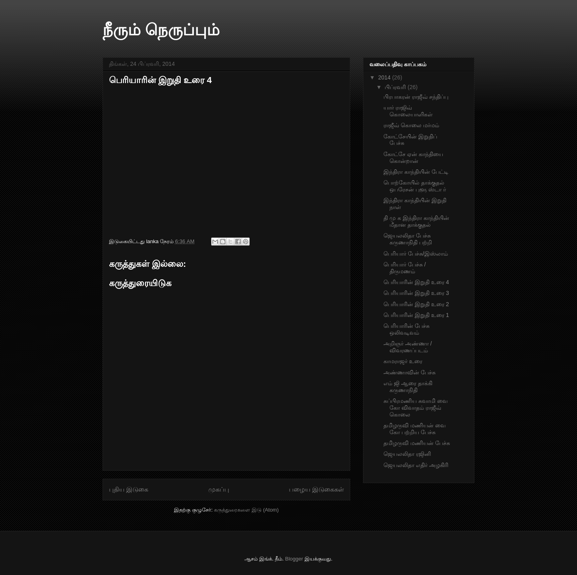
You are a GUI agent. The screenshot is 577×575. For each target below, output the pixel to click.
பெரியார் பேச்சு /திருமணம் (404, 267)
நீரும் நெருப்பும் (161, 30)
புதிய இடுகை (128, 489)
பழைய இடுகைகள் (316, 489)
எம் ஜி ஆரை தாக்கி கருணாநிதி (407, 386)
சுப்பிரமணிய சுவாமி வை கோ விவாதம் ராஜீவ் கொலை (415, 408)
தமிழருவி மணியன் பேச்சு (416, 443)
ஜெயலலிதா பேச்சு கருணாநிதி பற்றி (407, 239)
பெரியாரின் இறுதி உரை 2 (416, 304)
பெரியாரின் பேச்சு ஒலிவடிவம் (406, 329)
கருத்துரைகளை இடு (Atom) (246, 510)
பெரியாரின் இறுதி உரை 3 (416, 293)
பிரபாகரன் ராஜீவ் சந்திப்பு (415, 96)
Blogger (294, 559)
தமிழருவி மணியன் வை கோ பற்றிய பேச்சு (414, 428)
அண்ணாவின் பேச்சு (409, 372)
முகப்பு (218, 489)
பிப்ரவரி (396, 87)
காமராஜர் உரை (402, 361)
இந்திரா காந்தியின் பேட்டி (415, 172)
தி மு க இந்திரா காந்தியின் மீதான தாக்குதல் (416, 221)
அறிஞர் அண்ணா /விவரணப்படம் (407, 347)
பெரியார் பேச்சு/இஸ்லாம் (415, 253)
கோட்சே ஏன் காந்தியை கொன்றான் (413, 157)
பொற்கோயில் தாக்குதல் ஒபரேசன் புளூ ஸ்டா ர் (414, 186)
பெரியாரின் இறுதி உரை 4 (416, 282)
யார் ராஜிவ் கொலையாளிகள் (408, 111)
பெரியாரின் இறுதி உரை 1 (416, 315)
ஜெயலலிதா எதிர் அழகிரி (415, 465)
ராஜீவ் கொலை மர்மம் (411, 125)
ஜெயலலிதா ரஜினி (407, 454)
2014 (385, 77)
